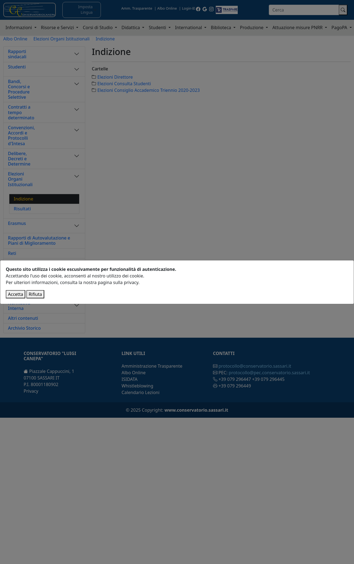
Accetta (15, 294)
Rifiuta (35, 294)
